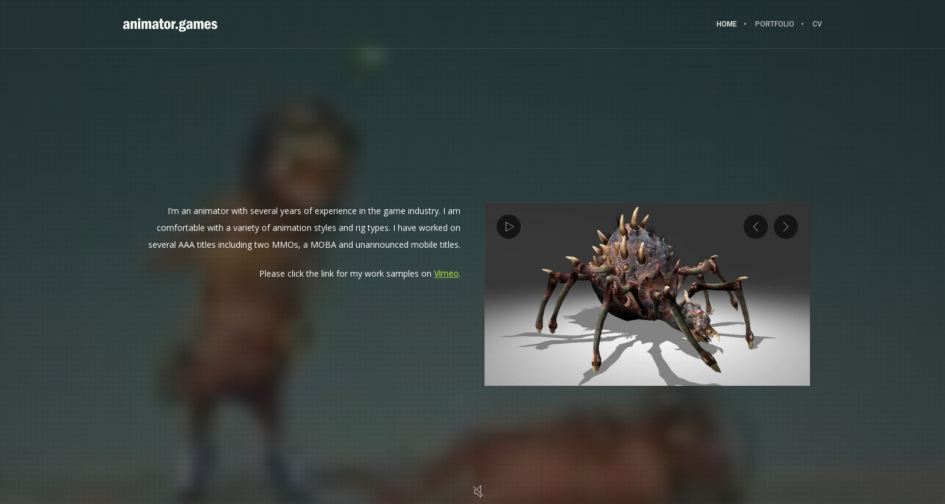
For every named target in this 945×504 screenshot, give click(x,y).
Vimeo (446, 273)
